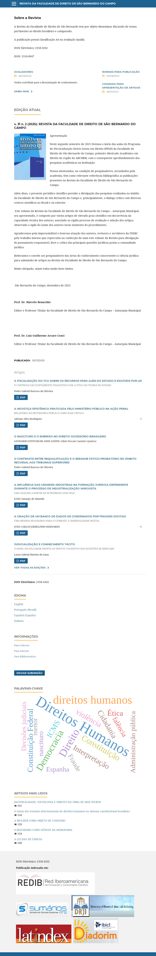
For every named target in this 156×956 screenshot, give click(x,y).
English (18, 604)
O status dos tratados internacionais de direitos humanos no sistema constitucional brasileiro (72, 811)
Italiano (19, 621)
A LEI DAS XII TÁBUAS (28, 839)
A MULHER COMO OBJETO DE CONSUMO (39, 820)
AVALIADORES (23, 71)
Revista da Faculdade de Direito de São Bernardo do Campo (68, 3)
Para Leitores (21, 645)
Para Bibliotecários (25, 656)
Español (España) (25, 615)
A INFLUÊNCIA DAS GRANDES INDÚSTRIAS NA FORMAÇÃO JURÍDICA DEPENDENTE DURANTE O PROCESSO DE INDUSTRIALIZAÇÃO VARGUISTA (78, 489)
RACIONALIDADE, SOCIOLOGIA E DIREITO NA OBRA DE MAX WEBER (57, 802)
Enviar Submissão (29, 672)
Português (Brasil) (25, 609)
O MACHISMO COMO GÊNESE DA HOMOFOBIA (43, 830)
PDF (22, 397)
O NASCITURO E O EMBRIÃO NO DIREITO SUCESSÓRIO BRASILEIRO (60, 436)
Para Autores (21, 651)
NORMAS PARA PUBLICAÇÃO (121, 71)
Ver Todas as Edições (30, 567)
